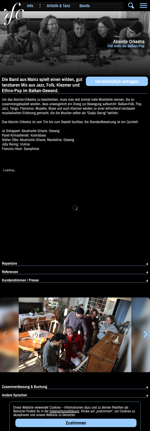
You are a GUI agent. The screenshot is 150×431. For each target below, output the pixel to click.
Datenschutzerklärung (64, 410)
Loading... (9, 170)
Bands (84, 5)
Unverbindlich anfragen (117, 81)
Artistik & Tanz (58, 5)
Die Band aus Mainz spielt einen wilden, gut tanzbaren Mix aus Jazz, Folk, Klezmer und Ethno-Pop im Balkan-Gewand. (42, 85)
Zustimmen (76, 423)
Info (30, 5)
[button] (4, 335)
